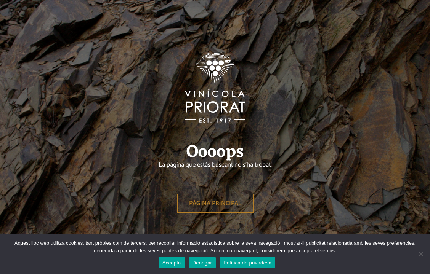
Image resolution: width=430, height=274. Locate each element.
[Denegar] (420, 254)
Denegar (202, 263)
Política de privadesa (247, 263)
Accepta (171, 263)
